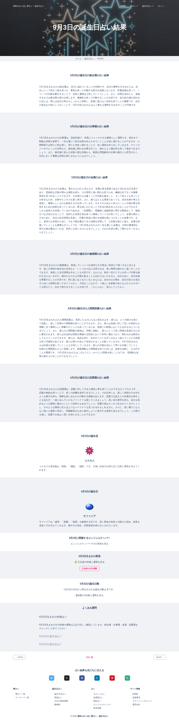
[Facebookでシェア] (82, 678)
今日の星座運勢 (61, 701)
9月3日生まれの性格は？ (53, 616)
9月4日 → (159, 657)
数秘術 (57, 704)
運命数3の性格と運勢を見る (90, 595)
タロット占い (99, 694)
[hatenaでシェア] (97, 678)
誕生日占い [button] (147, 6)
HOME (123, 6)
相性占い (97, 701)
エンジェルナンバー (102, 704)
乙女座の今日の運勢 (89, 568)
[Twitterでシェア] (51, 678)
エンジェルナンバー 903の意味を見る (90, 543)
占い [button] (160, 6)
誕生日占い (89, 59)
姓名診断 (97, 708)
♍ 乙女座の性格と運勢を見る (89, 562)
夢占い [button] (133, 6)
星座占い (58, 697)
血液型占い (98, 697)
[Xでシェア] (67, 678)
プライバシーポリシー (142, 701)
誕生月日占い (60, 694)
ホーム (78, 59)
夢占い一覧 (20, 694)
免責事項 (136, 697)
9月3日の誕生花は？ (50, 636)
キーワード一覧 (22, 697)
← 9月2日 (19, 657)
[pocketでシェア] (112, 678)
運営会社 (136, 704)
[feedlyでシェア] (127, 678)
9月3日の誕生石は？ (50, 644)
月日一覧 (89, 657)
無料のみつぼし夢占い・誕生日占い (28, 6)
